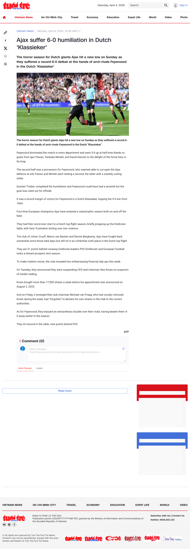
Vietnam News (24, 17)
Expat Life (134, 17)
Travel (74, 17)
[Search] (149, 5)
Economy (92, 17)
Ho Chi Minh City (51, 17)
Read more (65, 391)
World (152, 17)
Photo (184, 17)
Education (113, 17)
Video (168, 17)
